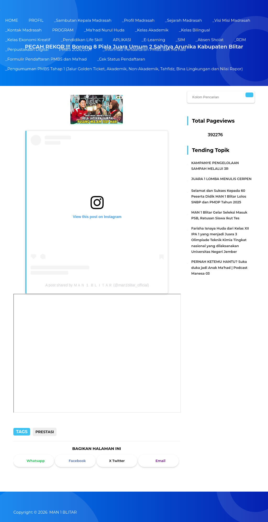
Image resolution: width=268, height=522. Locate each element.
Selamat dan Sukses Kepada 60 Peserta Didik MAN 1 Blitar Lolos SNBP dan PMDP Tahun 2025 (218, 196)
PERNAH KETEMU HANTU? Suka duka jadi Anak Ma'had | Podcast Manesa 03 (219, 267)
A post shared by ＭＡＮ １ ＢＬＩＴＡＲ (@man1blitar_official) (97, 285)
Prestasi (44, 431)
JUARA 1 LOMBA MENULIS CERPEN (221, 179)
